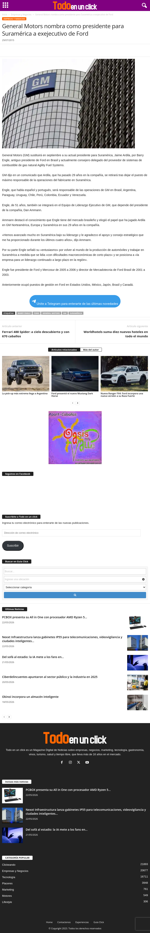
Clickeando (8, 864)
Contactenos (64, 922)
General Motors (51, 313)
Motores (7, 895)
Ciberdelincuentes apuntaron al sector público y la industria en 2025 (50, 677)
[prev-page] (73, 403)
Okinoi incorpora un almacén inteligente (30, 697)
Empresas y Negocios (21, 14)
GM (64, 313)
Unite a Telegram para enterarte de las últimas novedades (75, 303)
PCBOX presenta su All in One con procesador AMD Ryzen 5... (44, 617)
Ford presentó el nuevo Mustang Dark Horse (72, 394)
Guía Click (99, 922)
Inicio (4, 14)
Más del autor (91, 349)
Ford (36, 313)
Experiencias (82, 922)
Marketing (8, 889)
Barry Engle (24, 313)
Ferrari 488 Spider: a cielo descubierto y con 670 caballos (35, 334)
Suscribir (13, 545)
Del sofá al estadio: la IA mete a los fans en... (33, 657)
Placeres (7, 883)
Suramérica (76, 313)
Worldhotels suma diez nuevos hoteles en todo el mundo (116, 334)
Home (49, 922)
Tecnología (8, 877)
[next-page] (78, 403)
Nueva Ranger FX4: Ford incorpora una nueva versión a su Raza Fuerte (122, 394)
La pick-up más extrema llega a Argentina (25, 393)
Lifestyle (7, 902)
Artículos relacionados (64, 349)
